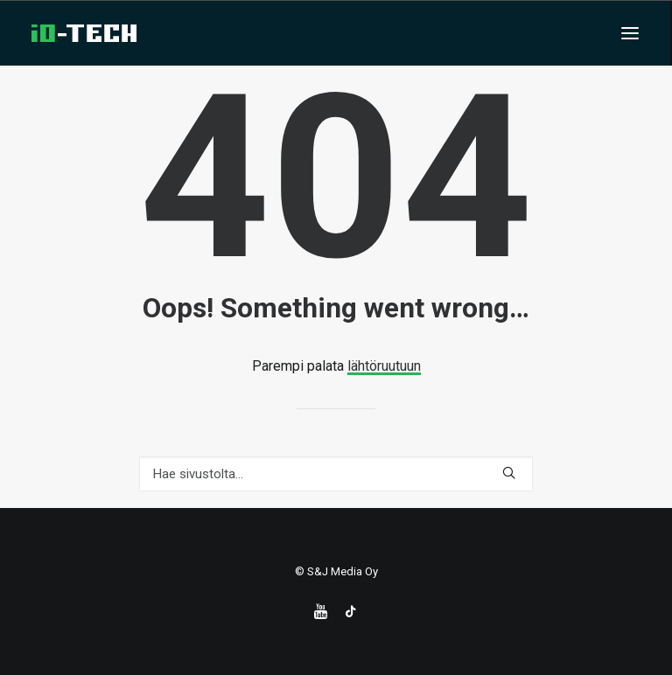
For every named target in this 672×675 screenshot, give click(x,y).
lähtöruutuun (384, 366)
